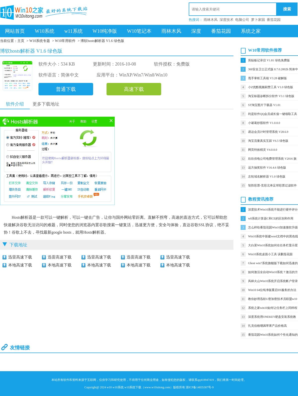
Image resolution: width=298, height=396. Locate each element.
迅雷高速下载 (20, 257)
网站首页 (15, 31)
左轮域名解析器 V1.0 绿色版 (266, 176)
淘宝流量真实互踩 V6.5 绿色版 (268, 141)
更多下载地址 (46, 104)
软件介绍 (15, 104)
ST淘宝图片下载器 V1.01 (264, 105)
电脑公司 (242, 20)
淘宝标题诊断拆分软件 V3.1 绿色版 (271, 96)
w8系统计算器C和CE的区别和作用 (270, 218)
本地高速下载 (20, 265)
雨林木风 (211, 20)
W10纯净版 (105, 31)
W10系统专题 (39, 41)
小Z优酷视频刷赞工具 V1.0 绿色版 (270, 87)
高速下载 (134, 89)
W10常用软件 (65, 41)
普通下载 (66, 89)
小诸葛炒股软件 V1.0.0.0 (264, 123)
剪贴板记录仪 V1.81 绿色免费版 (269, 60)
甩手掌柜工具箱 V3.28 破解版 (267, 78)
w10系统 (118, 387)
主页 (20, 41)
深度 (196, 31)
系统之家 (251, 31)
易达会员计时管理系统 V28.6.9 (268, 132)
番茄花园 (274, 20)
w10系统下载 (133, 387)
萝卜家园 (258, 20)
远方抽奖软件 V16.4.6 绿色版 (267, 167)
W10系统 (44, 31)
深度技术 (226, 20)
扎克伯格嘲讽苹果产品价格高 (267, 325)
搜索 (287, 9)
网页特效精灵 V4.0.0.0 (262, 149)
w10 (109, 387)
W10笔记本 (139, 31)
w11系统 (73, 31)
